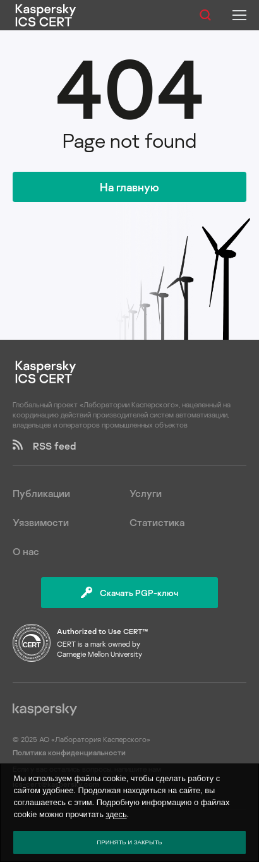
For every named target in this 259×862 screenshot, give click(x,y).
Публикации (41, 493)
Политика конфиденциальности (69, 752)
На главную (129, 187)
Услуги (146, 493)
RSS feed (44, 446)
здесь (115, 814)
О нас (26, 551)
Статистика (157, 522)
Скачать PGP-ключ (129, 592)
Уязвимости (41, 522)
